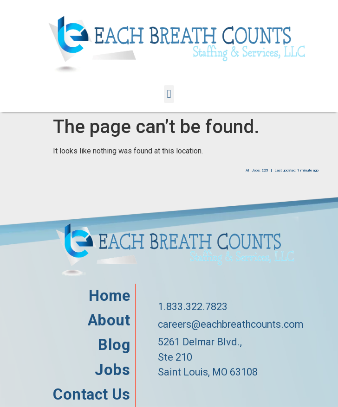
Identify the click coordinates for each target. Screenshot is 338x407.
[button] (169, 94)
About (109, 320)
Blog (114, 345)
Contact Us (91, 395)
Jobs (112, 370)
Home (109, 296)
